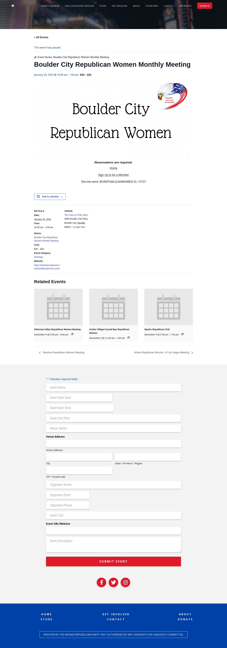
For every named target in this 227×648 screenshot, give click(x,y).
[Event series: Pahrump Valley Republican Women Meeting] (72, 334)
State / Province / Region (128, 463)
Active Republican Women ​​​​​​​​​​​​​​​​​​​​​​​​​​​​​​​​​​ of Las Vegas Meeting (162, 352)
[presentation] (58, 307)
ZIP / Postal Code (55, 476)
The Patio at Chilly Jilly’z (76, 215)
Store (102, 5)
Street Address (54, 450)
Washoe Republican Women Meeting (63, 352)
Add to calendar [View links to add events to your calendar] (50, 196)
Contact (169, 5)
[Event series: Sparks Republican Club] (182, 334)
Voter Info (152, 5)
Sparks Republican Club (157, 329)
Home (113, 168)
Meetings (38, 257)
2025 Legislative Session (79, 5)
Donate (205, 5)
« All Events (41, 37)
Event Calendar (50, 5)
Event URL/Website (58, 523)
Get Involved (119, 5)
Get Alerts (185, 5)
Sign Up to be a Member (113, 175)
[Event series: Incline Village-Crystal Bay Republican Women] (128, 338)
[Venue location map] (111, 226)
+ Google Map (78, 227)
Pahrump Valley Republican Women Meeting (57, 329)
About (136, 5)
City (48, 463)
